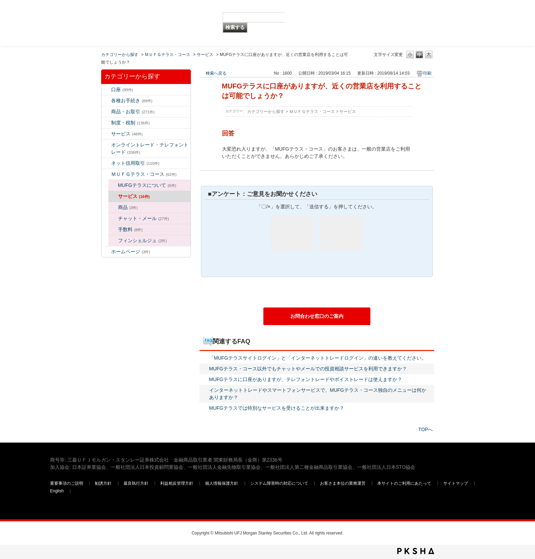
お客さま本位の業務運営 (343, 483)
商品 (128, 207)
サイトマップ (456, 483)
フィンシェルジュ (142, 240)
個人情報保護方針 (222, 483)
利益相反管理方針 (177, 483)
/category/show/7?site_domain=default (106, 89)
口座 (122, 89)
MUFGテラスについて (147, 185)
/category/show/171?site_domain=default (106, 251)
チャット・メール (143, 218)
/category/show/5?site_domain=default (106, 100)
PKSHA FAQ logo (415, 551)
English (57, 491)
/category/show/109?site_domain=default (106, 163)
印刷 (427, 73)
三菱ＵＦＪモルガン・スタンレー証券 (413, 22)
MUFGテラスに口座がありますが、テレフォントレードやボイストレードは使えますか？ (305, 379)
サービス (205, 54)
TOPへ (425, 429)
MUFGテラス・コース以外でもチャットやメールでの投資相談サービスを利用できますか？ (308, 368)
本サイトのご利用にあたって (404, 483)
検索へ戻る (216, 73)
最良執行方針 (136, 483)
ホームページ (130, 251)
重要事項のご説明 (66, 483)
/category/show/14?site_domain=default (106, 145)
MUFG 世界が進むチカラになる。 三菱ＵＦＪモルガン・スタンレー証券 (100, 12)
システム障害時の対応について (279, 483)
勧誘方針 (103, 483)
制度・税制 (130, 122)
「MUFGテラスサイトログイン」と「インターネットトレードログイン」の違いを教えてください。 (317, 358)
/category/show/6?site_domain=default (106, 122)
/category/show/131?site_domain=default (106, 174)
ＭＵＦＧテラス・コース (167, 54)
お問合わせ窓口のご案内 (316, 316)
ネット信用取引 (135, 163)
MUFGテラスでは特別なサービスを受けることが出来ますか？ (276, 408)
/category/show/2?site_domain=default (106, 111)
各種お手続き (132, 100)
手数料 (130, 229)
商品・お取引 (133, 111)
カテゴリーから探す (119, 54)
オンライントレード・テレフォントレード (149, 148)
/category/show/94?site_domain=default (106, 134)
